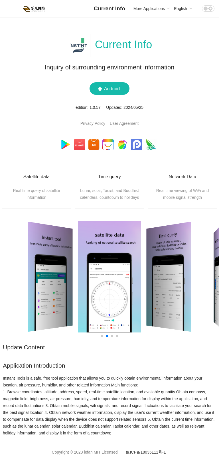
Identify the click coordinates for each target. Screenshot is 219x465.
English (183, 8)
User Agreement (124, 123)
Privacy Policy (92, 123)
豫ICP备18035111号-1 (146, 452)
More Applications (151, 8)
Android (109, 88)
